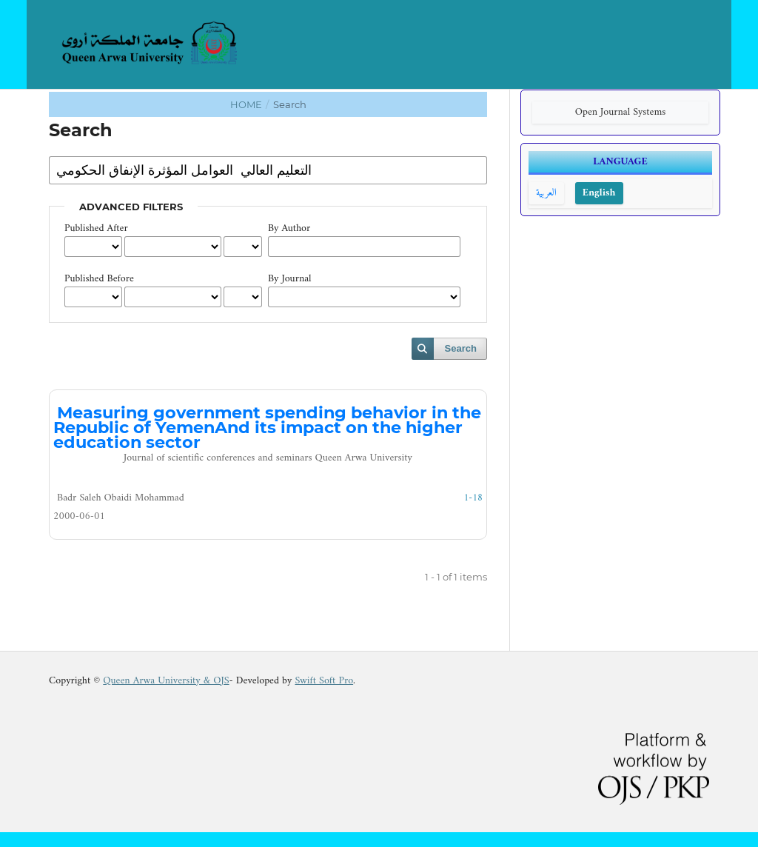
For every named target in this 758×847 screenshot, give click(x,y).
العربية (546, 193)
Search (461, 348)
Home (247, 104)
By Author (289, 228)
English (599, 193)
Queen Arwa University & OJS (166, 681)
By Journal (290, 279)
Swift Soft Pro (324, 681)
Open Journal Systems (620, 112)
